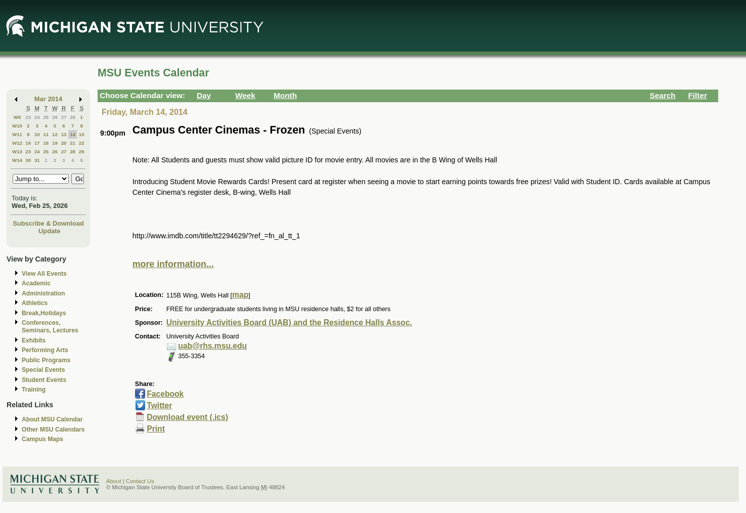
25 (46, 117)
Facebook (165, 394)
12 (55, 134)
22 (81, 143)
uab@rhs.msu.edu (212, 345)
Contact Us (140, 481)
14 (72, 134)
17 (37, 143)
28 (72, 117)
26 (55, 117)
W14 (17, 160)
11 (46, 134)
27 (64, 117)
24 (37, 117)
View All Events (44, 273)
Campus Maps (42, 439)
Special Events (43, 369)
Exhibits (34, 340)
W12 (17, 143)
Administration (43, 293)
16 (28, 143)
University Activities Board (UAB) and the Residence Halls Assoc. (289, 322)
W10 (17, 126)
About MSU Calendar (52, 419)
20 (64, 143)
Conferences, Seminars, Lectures (50, 326)
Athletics (35, 303)
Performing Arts (45, 350)
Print (156, 428)
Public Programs (46, 360)
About (113, 481)
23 (28, 117)
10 (37, 134)
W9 (17, 117)
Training (34, 389)
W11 (17, 134)
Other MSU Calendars (53, 429)
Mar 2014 (48, 99)
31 (37, 160)
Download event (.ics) (187, 417)
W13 (17, 151)
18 (46, 143)
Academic (36, 283)
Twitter (159, 405)
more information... (173, 264)
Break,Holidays (44, 313)
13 (64, 134)
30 (28, 160)
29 (81, 151)
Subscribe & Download (48, 223)
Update (49, 231)
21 (72, 143)
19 (55, 143)
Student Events (44, 379)
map (240, 294)
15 (81, 134)
